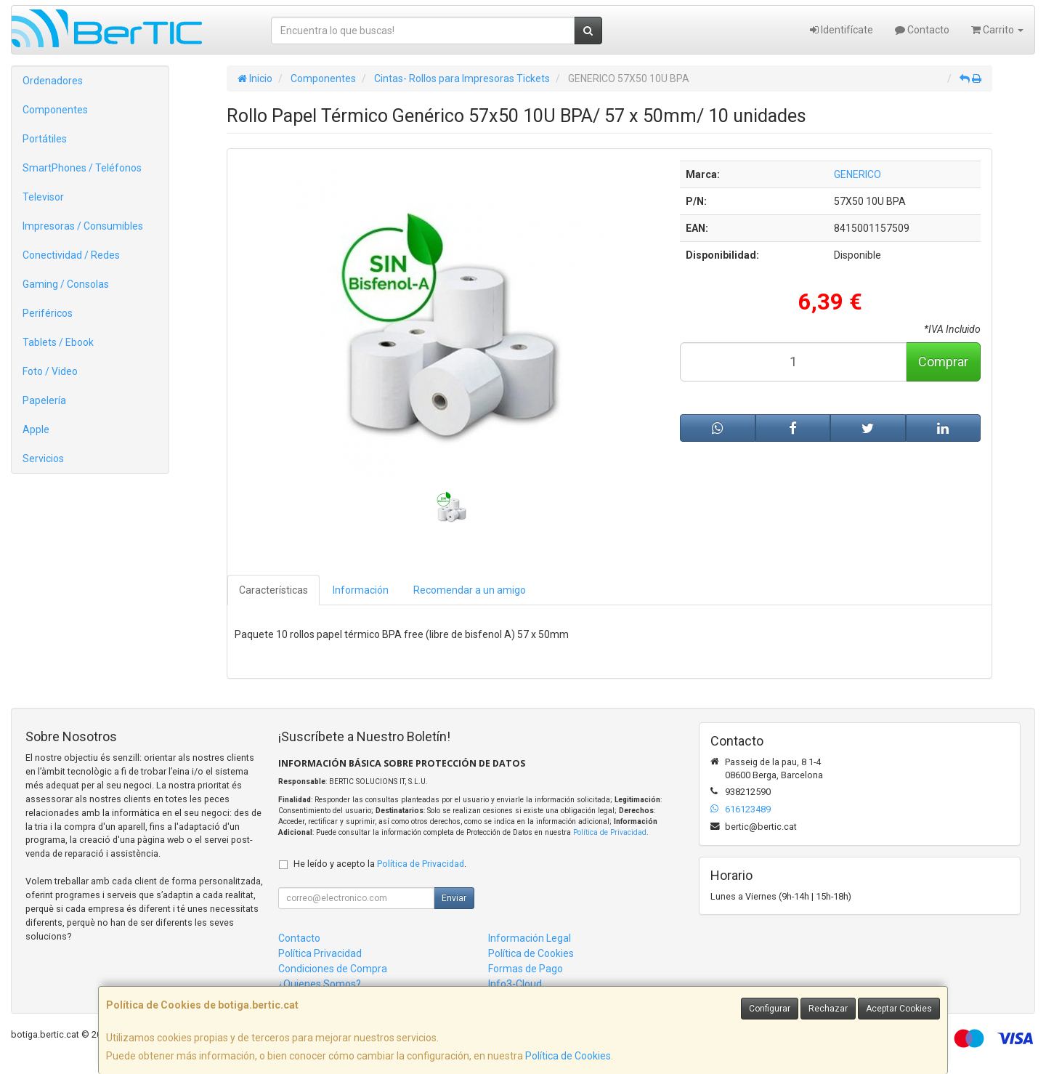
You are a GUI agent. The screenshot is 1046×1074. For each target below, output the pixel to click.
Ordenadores (53, 80)
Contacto (922, 30)
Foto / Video (50, 371)
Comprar (943, 361)
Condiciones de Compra (332, 968)
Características (273, 590)
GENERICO (857, 174)
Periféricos (48, 313)
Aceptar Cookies (899, 1009)
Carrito (997, 30)
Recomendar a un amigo (469, 590)
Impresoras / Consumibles (83, 226)
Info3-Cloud (515, 984)
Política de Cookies (568, 1056)
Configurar (769, 1009)
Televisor (43, 197)
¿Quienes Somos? (319, 984)
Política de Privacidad (609, 832)
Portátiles (45, 139)
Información (361, 590)
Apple (36, 429)
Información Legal (529, 938)
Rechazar (828, 1009)
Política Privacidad (320, 953)
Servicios (43, 458)
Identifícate (841, 30)
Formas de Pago (525, 968)
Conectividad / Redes (71, 255)
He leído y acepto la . (379, 863)
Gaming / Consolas (66, 284)
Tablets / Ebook (58, 342)
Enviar (454, 898)
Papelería (44, 400)
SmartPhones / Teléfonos (82, 168)
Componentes (55, 110)
